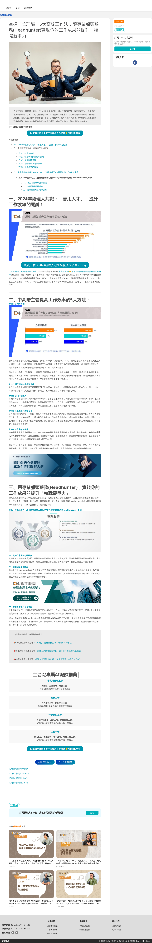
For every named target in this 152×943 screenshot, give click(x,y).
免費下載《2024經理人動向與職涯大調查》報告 (55, 265)
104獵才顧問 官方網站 (18, 769)
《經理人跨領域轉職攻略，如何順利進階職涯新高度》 (58, 651)
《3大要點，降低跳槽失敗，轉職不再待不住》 (53, 642)
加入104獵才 (116, 929)
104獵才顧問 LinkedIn (18, 778)
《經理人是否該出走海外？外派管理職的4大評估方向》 (57, 659)
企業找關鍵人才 (45, 762)
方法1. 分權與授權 (26, 153)
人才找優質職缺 (65, 762)
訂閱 (132, 48)
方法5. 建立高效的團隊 (28, 167)
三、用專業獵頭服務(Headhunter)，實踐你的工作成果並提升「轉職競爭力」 (47, 172)
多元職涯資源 (52, 933)
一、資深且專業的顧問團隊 (35, 183)
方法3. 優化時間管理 (27, 160)
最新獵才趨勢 (84, 929)
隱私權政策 (5, 941)
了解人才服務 (52, 929)
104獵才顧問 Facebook (19, 773)
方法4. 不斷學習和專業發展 (30, 163)
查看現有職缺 (52, 926)
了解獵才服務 (84, 926)
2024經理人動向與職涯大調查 (24, 271)
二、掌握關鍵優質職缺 (33, 186)
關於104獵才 (116, 926)
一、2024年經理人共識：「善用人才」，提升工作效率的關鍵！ (41, 144)
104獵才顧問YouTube (18, 782)
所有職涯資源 (6, 15)
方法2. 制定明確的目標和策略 (31, 156)
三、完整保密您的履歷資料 (35, 189)
